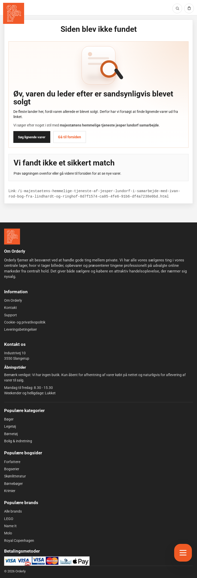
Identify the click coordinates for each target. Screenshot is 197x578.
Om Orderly (13, 300)
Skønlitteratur (15, 476)
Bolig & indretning (18, 441)
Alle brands (13, 511)
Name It (10, 526)
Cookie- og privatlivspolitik (24, 322)
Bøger (9, 419)
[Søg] (177, 8)
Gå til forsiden (69, 137)
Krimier (9, 491)
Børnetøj (11, 434)
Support (10, 315)
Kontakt (10, 308)
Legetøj (10, 426)
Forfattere (12, 461)
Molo (8, 533)
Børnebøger (13, 483)
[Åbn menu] (183, 553)
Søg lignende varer (31, 137)
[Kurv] (189, 8)
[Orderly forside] (13, 13)
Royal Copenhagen (19, 540)
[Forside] (12, 236)
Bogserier (11, 469)
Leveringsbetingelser (20, 329)
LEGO (8, 519)
